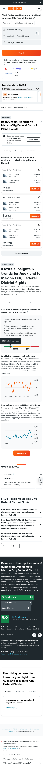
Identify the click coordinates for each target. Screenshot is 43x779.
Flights (15, 729)
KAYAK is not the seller (22, 754)
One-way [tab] (18, 151)
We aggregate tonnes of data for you (22, 758)
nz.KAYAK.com (6, 729)
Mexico (11, 731)
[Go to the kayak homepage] (15, 8)
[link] (21, 453)
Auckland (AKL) (11, 708)
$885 (4, 15)
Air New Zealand (19, 617)
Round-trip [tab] (7, 151)
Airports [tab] (8, 691)
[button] (40, 2)
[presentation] (34, 18)
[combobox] (7, 23)
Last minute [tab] (30, 151)
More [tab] (32, 303)
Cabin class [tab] (19, 691)
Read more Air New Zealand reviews (14, 654)
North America (34, 729)
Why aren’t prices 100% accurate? (22, 763)
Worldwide (23, 729)
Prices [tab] (11, 303)
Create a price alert (24, 97)
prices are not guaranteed (11, 748)
